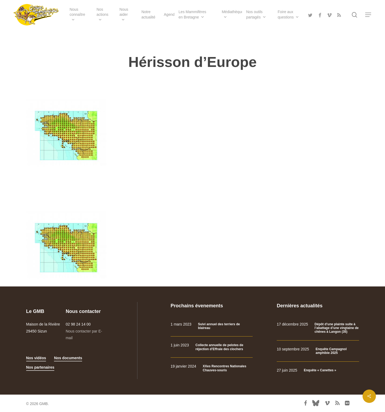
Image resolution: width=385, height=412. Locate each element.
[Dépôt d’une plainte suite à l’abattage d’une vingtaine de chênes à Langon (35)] (318, 328)
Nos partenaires (40, 367)
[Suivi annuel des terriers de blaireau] (212, 326)
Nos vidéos (36, 358)
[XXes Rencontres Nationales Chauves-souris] (212, 368)
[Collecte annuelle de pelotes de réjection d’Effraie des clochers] (212, 347)
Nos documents (68, 358)
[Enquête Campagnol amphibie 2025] (318, 351)
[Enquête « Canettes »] (318, 370)
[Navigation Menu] (368, 15)
